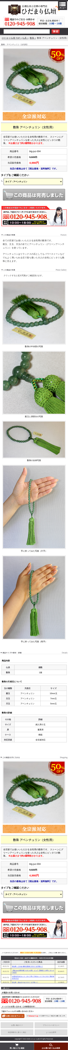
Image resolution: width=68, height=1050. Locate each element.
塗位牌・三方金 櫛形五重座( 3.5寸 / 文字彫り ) (27, 966)
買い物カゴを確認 (17, 1046)
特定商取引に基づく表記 (17, 1032)
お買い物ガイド (17, 1025)
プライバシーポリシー (51, 1025)
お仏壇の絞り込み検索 (51, 1046)
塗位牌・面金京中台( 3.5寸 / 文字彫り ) (25, 982)
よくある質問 (51, 1032)
